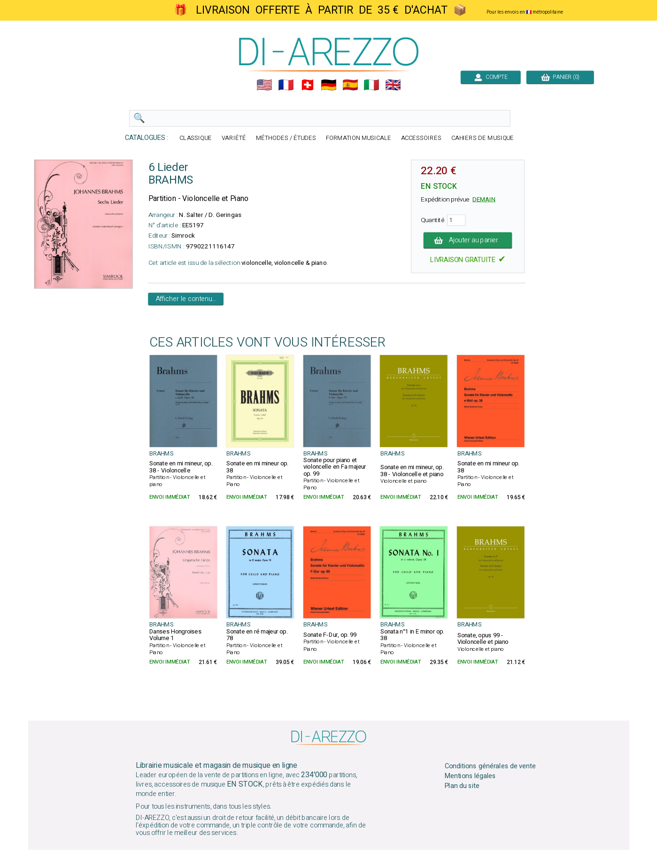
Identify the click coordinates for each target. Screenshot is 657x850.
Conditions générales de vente (489, 766)
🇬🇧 (393, 85)
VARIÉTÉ (234, 138)
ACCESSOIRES (421, 138)
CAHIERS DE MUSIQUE (482, 138)
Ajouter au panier (467, 240)
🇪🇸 (350, 85)
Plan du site (461, 785)
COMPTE (490, 77)
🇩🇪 (329, 85)
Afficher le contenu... (185, 299)
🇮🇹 (371, 85)
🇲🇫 (286, 85)
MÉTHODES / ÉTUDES (285, 138)
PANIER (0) (560, 77)
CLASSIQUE (195, 138)
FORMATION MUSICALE (358, 138)
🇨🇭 (307, 85)
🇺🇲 (264, 85)
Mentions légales (470, 776)
